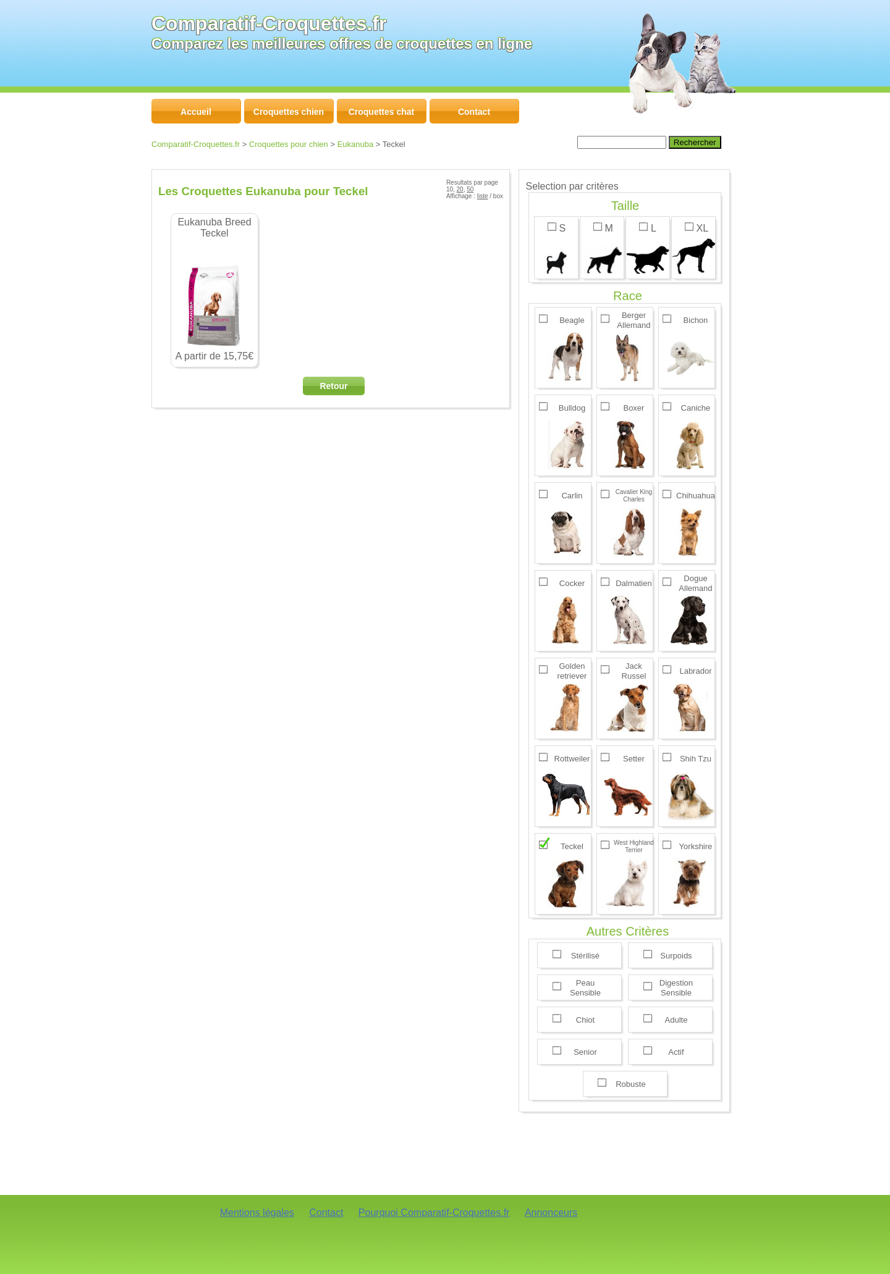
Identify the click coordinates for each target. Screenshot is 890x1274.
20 (460, 189)
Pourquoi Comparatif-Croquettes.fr (434, 1212)
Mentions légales (257, 1212)
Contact (326, 1212)
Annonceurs (551, 1212)
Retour (333, 386)
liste (482, 196)
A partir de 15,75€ (214, 289)
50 (470, 189)
